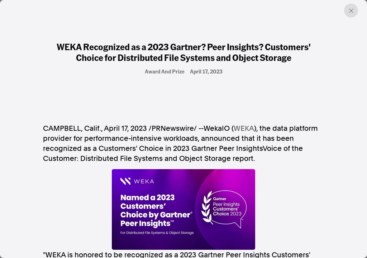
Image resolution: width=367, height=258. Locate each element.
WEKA (244, 128)
